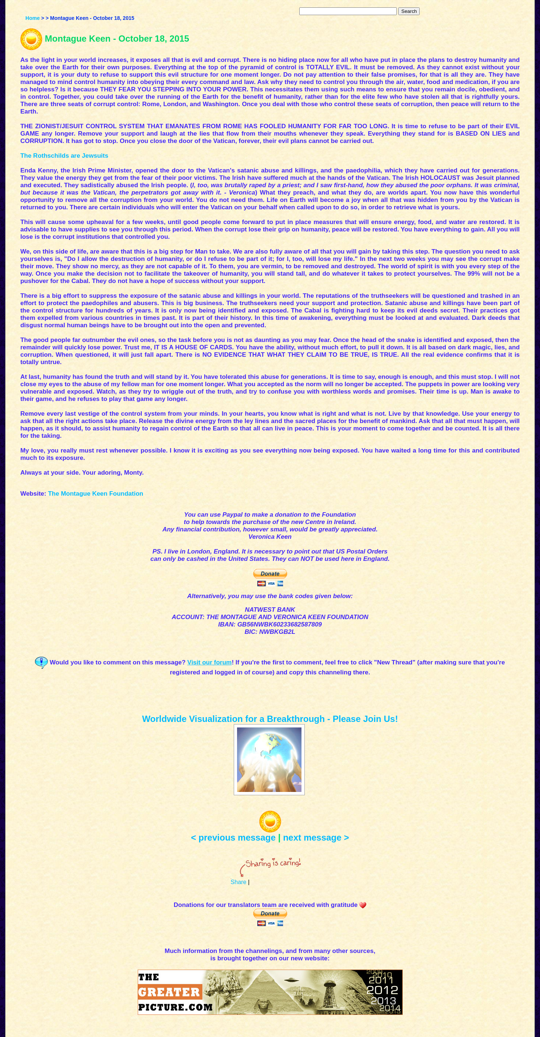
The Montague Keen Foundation (95, 493)
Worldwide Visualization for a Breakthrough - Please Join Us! (270, 719)
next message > (316, 837)
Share (239, 882)
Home (32, 18)
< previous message (233, 837)
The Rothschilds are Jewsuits (64, 155)
